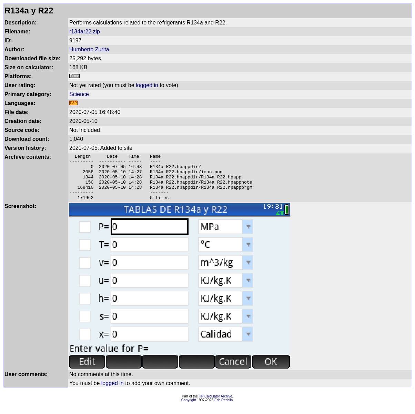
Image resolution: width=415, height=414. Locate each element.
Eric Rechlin (223, 409)
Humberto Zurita (89, 49)
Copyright (188, 409)
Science (79, 94)
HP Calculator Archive (215, 405)
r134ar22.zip (84, 31)
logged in (147, 85)
